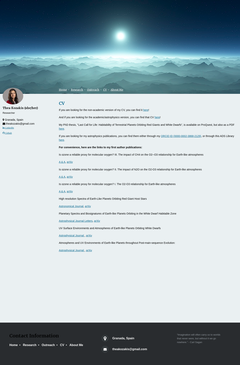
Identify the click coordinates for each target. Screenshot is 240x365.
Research (77, 89)
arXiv (70, 161)
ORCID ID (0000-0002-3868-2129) (181, 136)
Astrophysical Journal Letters (76, 220)
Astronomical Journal (71, 206)
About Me (117, 89)
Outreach (93, 89)
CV (105, 89)
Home (63, 89)
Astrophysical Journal (72, 235)
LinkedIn (8, 127)
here (145, 109)
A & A (62, 161)
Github (7, 133)
